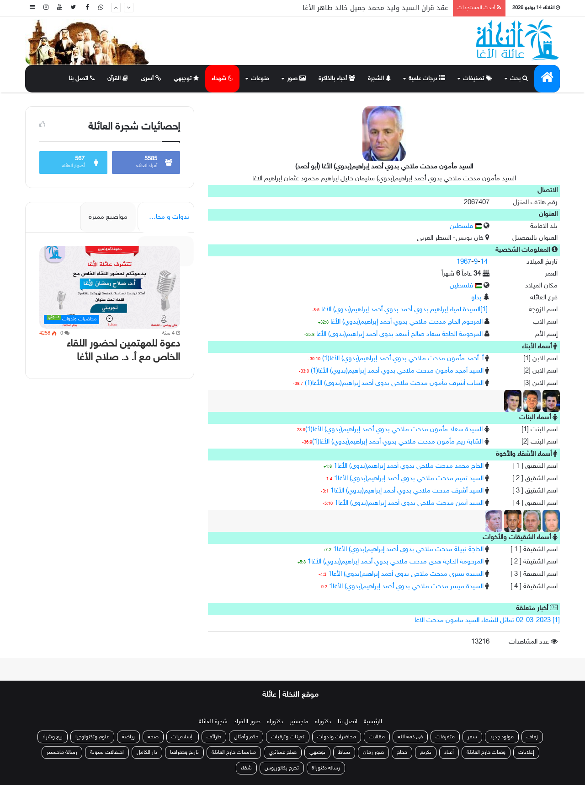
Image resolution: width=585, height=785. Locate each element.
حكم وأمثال (246, 737)
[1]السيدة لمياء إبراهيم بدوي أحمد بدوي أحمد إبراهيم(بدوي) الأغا (404, 310)
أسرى (151, 78)
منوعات (260, 78)
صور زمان (373, 752)
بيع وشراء (53, 737)
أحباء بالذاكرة (337, 78)
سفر (472, 737)
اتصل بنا (82, 78)
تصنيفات (477, 78)
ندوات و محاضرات (164, 217)
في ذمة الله (410, 737)
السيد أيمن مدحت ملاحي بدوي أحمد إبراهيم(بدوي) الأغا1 (409, 503)
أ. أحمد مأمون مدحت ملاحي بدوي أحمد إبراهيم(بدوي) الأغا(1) (403, 359)
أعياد (449, 752)
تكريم (425, 752)
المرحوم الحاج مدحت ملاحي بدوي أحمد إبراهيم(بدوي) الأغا (406, 322)
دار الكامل (147, 752)
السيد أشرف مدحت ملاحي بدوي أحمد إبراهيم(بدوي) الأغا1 (407, 491)
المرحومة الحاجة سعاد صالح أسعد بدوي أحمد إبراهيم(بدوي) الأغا (399, 334)
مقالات (377, 737)
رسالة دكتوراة (326, 768)
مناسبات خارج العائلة (234, 752)
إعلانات (526, 752)
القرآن (117, 78)
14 (484, 262)
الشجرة (379, 78)
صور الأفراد (247, 721)
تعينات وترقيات (287, 737)
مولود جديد (502, 737)
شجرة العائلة (213, 721)
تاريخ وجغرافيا (184, 752)
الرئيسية (373, 721)
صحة (153, 737)
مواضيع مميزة (108, 217)
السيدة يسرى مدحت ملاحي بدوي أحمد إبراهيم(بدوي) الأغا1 (406, 574)
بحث (519, 78)
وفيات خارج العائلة (486, 752)
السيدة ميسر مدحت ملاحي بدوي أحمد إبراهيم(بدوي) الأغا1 (406, 586)
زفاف (532, 737)
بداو (476, 298)
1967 (464, 262)
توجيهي (186, 78)
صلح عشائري (283, 752)
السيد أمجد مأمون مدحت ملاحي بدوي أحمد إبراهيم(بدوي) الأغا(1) (397, 371)
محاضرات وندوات (336, 737)
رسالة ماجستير (62, 752)
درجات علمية (427, 78)
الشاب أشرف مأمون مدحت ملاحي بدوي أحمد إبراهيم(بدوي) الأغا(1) (394, 383)
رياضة (128, 737)
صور (296, 78)
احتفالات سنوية (107, 752)
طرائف (214, 737)
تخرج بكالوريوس (282, 768)
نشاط (344, 752)
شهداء (222, 78)
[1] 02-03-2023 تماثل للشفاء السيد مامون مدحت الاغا (487, 620)
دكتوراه (323, 721)
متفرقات (445, 737)
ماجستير (299, 721)
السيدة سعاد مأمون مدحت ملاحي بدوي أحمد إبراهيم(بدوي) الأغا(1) (394, 429)
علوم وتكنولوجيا (92, 737)
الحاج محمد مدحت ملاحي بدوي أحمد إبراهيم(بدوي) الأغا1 (409, 466)
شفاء (246, 768)
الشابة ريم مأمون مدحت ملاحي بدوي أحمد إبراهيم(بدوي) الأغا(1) (397, 442)
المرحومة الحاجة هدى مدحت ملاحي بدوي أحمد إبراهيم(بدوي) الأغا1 (396, 562)
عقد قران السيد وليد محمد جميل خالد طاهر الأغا (375, 7)
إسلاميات (182, 737)
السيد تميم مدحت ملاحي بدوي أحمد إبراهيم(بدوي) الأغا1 (409, 478)
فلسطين (466, 226)
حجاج (402, 752)
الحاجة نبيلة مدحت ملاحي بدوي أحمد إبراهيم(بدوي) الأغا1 (408, 549)
